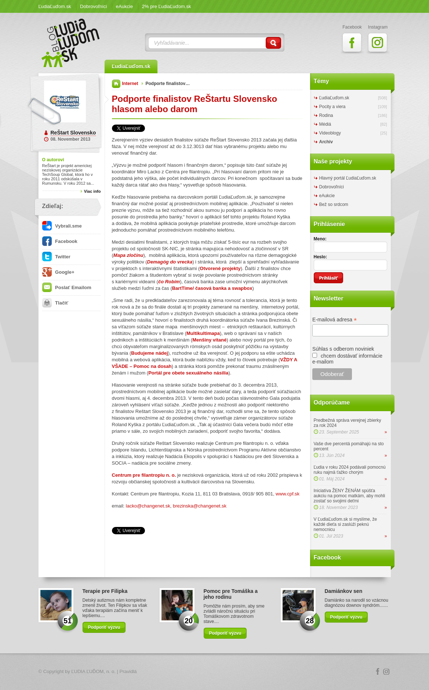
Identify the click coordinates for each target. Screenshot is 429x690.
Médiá (325, 124)
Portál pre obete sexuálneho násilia (188, 373)
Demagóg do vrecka (170, 262)
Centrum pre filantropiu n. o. (144, 475)
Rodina (326, 115)
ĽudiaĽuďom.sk (55, 6)
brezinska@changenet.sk (199, 506)
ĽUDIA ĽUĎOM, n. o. (93, 671)
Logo (215, 671)
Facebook (59, 241)
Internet (130, 83)
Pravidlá (128, 671)
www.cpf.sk (287, 494)
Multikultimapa (203, 333)
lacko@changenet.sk (148, 506)
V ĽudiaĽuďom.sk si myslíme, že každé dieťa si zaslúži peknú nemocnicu (345, 524)
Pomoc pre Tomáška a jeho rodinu (231, 594)
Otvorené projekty (220, 268)
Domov (116, 84)
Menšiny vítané (209, 340)
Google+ (58, 272)
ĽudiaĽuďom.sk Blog (70, 43)
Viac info (92, 191)
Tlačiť (55, 302)
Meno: (320, 238)
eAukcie (124, 6)
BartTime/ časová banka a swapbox (212, 288)
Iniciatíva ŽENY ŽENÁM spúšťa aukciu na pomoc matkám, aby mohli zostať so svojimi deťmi (349, 495)
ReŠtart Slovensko (73, 133)
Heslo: (320, 256)
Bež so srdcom (333, 204)
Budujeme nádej (149, 353)
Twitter (56, 256)
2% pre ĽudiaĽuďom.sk (166, 6)
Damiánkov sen (344, 591)
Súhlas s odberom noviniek (343, 349)
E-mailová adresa (334, 319)
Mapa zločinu (128, 255)
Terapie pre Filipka (105, 591)
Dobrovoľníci (93, 6)
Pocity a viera (332, 106)
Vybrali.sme (62, 225)
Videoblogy (330, 133)
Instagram (386, 671)
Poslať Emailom (66, 287)
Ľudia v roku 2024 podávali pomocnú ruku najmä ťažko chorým (350, 470)
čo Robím (169, 281)
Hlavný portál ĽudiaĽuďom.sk (347, 178)
